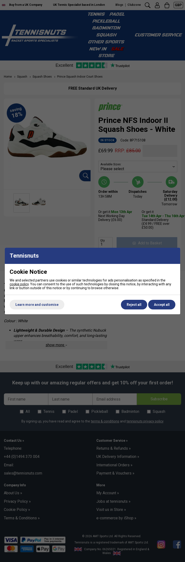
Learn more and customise (37, 305)
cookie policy (19, 284)
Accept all (162, 305)
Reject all (134, 305)
